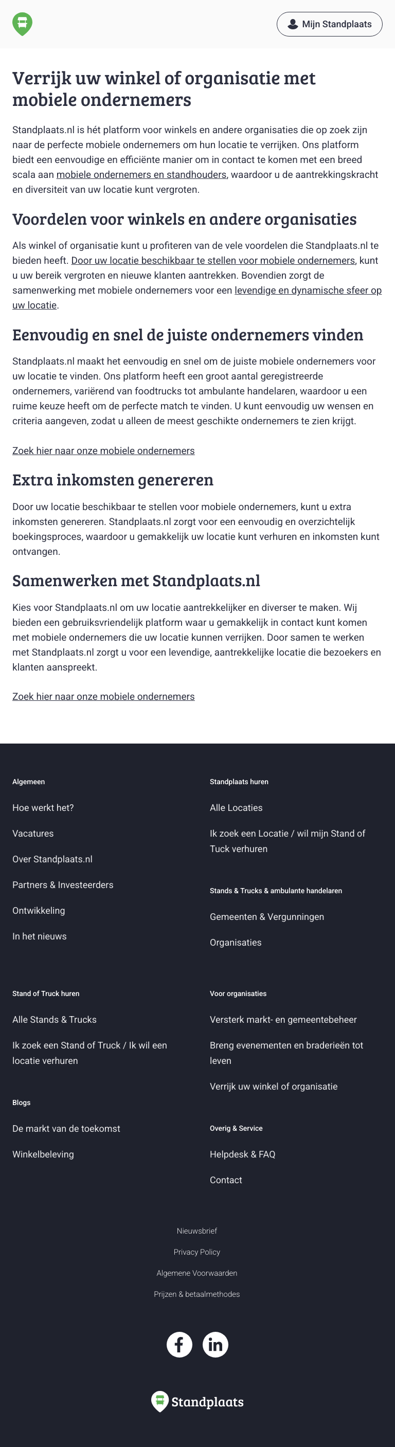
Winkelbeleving (43, 1154)
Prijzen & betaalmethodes (197, 1294)
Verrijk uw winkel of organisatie (273, 1086)
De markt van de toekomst (66, 1129)
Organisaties (236, 942)
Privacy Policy (197, 1252)
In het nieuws (39, 936)
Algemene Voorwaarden (196, 1273)
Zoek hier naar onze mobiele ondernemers (103, 451)
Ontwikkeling (38, 911)
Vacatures (33, 833)
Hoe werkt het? (43, 808)
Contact (226, 1180)
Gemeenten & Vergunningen (267, 917)
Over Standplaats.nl (52, 859)
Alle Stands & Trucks (54, 1020)
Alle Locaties (236, 808)
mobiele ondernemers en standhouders (142, 174)
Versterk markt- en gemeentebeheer (283, 1020)
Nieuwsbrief (197, 1231)
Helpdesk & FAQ (243, 1154)
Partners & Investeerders (63, 885)
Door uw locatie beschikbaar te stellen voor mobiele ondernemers (213, 260)
